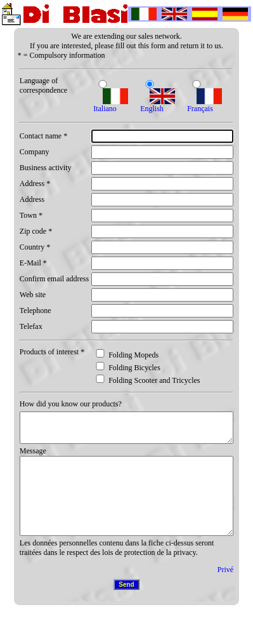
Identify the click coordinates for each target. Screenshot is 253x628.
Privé (225, 590)
